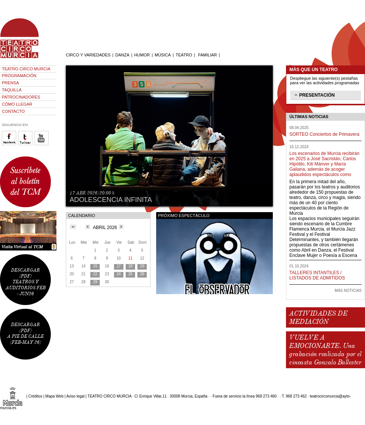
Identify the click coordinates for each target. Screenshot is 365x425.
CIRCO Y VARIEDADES (88, 55)
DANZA (122, 55)
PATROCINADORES (21, 97)
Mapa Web (55, 396)
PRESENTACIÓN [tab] (314, 95)
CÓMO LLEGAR (17, 104)
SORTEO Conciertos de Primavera (324, 134)
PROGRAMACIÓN (19, 75)
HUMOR (142, 55)
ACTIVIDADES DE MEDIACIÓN (318, 317)
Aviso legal (75, 396)
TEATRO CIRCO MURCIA (26, 69)
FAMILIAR (207, 55)
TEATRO (184, 55)
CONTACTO (13, 111)
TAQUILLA (11, 90)
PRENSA (10, 82)
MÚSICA (163, 55)
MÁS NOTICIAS (348, 290)
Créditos (35, 396)
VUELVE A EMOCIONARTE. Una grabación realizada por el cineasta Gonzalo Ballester (325, 349)
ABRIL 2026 (105, 227)
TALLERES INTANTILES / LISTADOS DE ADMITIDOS (317, 275)
